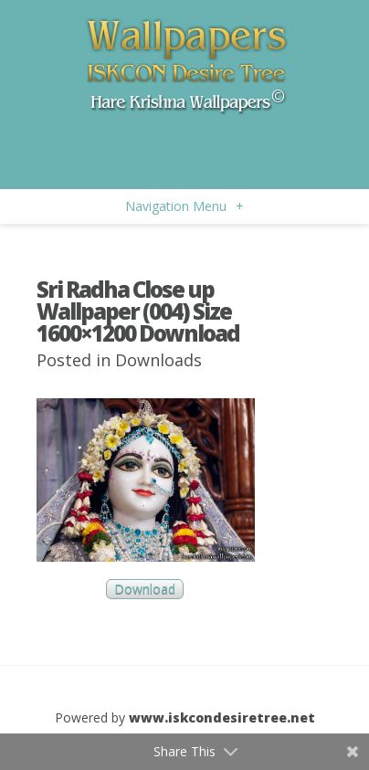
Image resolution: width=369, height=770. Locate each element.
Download (144, 589)
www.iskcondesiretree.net (222, 717)
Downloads (158, 360)
